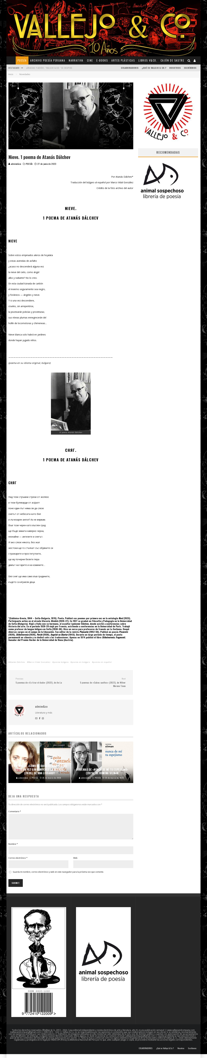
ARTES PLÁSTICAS (123, 60)
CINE (90, 60)
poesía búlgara (61, 662)
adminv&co (14, 163)
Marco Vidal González (39, 662)
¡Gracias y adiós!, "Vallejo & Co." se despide (49, 67)
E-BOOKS (102, 60)
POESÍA (22, 60)
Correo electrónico (17, 861)
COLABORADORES (130, 67)
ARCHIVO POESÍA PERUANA (47, 60)
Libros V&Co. (147, 60)
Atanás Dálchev (17, 662)
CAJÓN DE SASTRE (172, 60)
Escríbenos (190, 67)
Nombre (13, 848)
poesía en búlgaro (81, 662)
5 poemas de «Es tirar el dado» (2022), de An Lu (42, 680)
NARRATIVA (76, 60)
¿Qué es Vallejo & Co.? (154, 67)
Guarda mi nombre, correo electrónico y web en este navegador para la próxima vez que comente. (58, 875)
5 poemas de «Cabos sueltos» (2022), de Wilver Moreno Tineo (99, 682)
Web (75, 861)
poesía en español (102, 662)
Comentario (14, 811)
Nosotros (175, 67)
